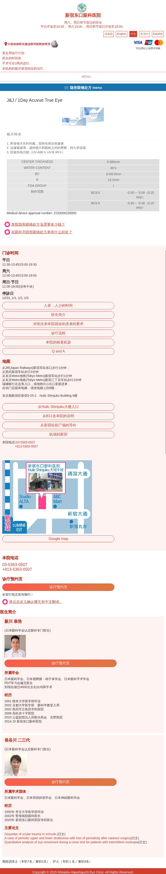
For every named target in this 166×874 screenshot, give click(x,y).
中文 (133, 33)
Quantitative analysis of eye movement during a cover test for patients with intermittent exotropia (71, 842)
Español (158, 33)
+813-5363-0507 (26, 446)
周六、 (69, 22)
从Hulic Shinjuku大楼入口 (58, 407)
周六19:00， (76, 26)
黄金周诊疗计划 (13, 53)
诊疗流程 (58, 333)
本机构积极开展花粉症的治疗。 (24, 68)
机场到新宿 (58, 434)
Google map (58, 539)
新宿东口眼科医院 (83, 15)
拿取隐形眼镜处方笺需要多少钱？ (38, 224)
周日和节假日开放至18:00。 (105, 26)
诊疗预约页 (58, 587)
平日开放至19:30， (54, 26)
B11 (46, 384)
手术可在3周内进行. (16, 63)
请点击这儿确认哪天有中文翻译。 (36, 602)
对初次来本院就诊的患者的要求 (58, 324)
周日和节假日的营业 (88, 22)
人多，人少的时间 (58, 305)
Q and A (58, 351)
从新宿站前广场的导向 (58, 425)
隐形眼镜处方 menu (83, 88)
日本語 (109, 33)
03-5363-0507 (25, 442)
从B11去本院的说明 (58, 416)
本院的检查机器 (58, 342)
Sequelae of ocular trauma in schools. (30, 834)
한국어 (144, 33)
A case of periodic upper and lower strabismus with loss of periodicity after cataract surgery (67, 838)
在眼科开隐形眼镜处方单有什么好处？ (41, 232)
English (121, 33)
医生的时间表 (11, 58)
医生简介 (58, 315)
